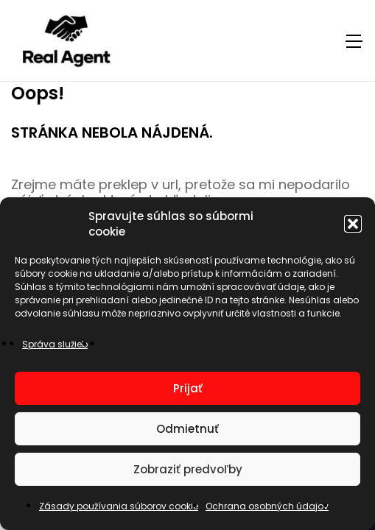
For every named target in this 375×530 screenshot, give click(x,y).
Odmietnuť (187, 429)
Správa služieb (55, 344)
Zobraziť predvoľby (187, 469)
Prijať (188, 388)
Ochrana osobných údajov (267, 506)
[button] (353, 223)
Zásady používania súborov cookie (118, 506)
